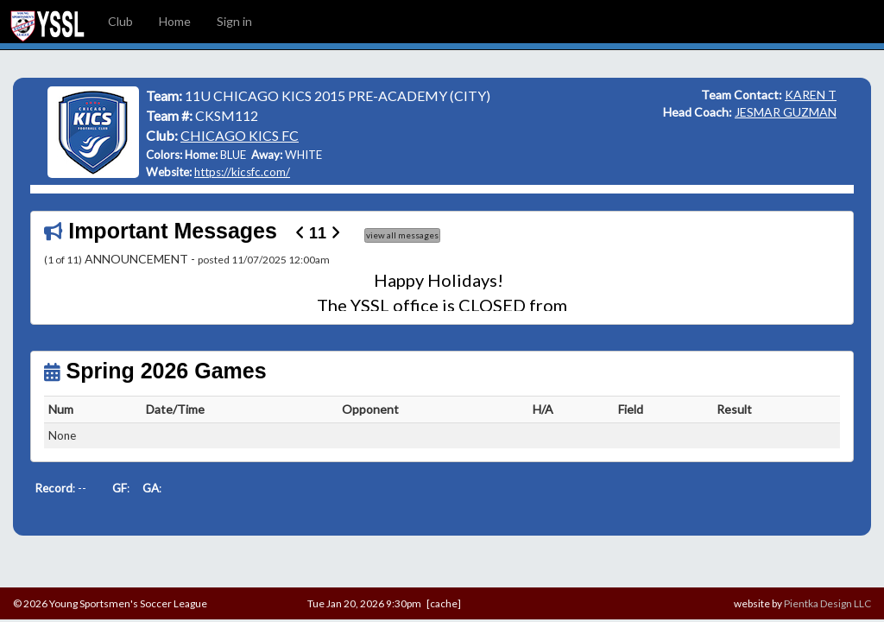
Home (175, 21)
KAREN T (811, 94)
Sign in (234, 21)
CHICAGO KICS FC (239, 135)
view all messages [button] (402, 235)
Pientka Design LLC (827, 603)
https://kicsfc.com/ (242, 172)
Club (120, 21)
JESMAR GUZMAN (786, 112)
